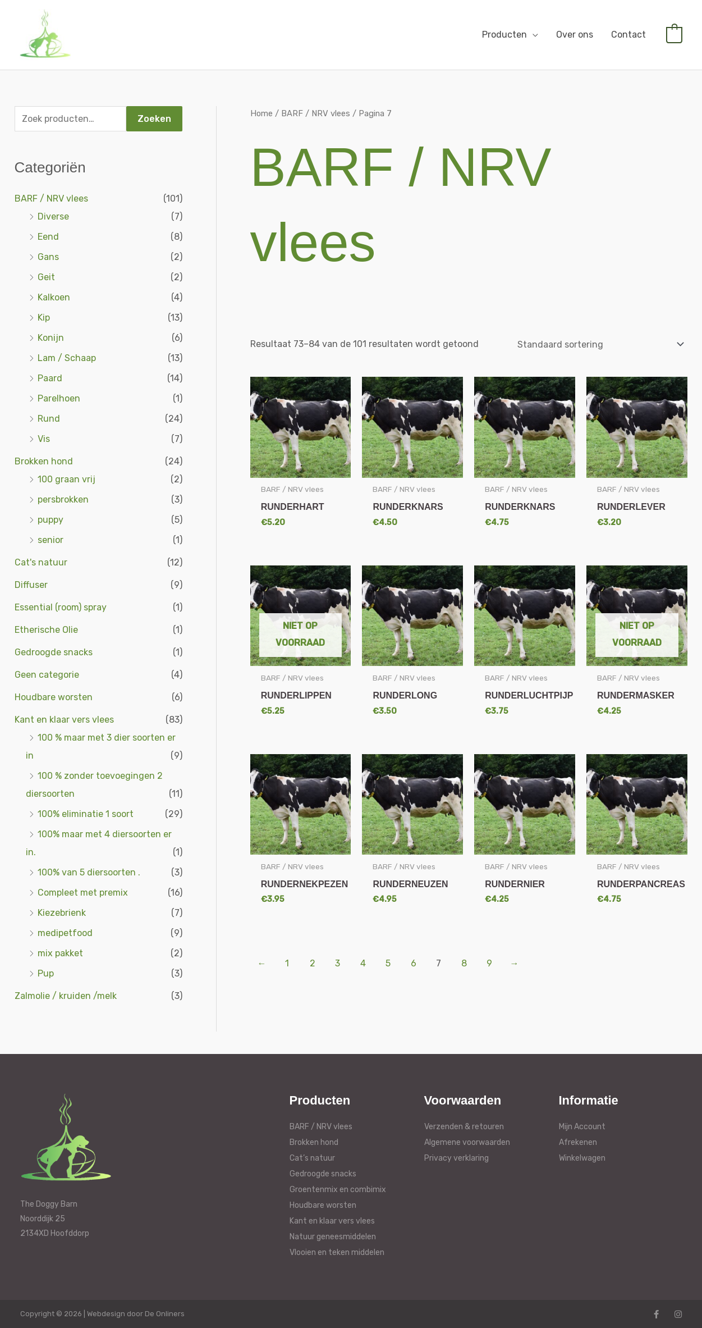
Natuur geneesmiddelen (333, 1237)
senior (50, 540)
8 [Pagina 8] (464, 963)
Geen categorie (47, 674)
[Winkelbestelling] (598, 344)
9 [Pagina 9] (489, 963)
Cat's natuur (41, 562)
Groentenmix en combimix (338, 1189)
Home (261, 113)
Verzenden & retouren (464, 1126)
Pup (46, 973)
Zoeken (154, 118)
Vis (44, 438)
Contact (628, 34)
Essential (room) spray (61, 607)
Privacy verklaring (456, 1158)
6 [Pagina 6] (413, 963)
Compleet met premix (83, 892)
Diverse (53, 216)
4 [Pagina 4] (363, 963)
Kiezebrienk (62, 912)
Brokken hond (44, 461)
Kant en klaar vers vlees (64, 719)
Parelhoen (59, 398)
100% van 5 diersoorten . (89, 872)
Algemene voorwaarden (467, 1142)
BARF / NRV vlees (51, 198)
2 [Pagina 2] (312, 963)
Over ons (574, 34)
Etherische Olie (46, 629)
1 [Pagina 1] (287, 963)
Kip (44, 317)
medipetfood (65, 933)
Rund (49, 418)
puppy (50, 519)
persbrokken (63, 499)
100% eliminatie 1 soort (86, 814)
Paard (50, 378)
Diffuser (31, 584)
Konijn (51, 337)
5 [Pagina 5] (388, 963)
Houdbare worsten (54, 697)
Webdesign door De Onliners (136, 1313)
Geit (46, 277)
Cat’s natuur (312, 1158)
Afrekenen (578, 1142)
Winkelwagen (582, 1158)
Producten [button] (504, 34)
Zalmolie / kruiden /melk (66, 996)
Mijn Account (582, 1126)
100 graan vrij (66, 479)
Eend (48, 236)
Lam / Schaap (67, 358)
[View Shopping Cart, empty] (674, 34)
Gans (48, 257)
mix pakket (60, 953)
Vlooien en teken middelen (337, 1252)
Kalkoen (54, 297)
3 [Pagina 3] (337, 963)
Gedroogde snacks (54, 652)
